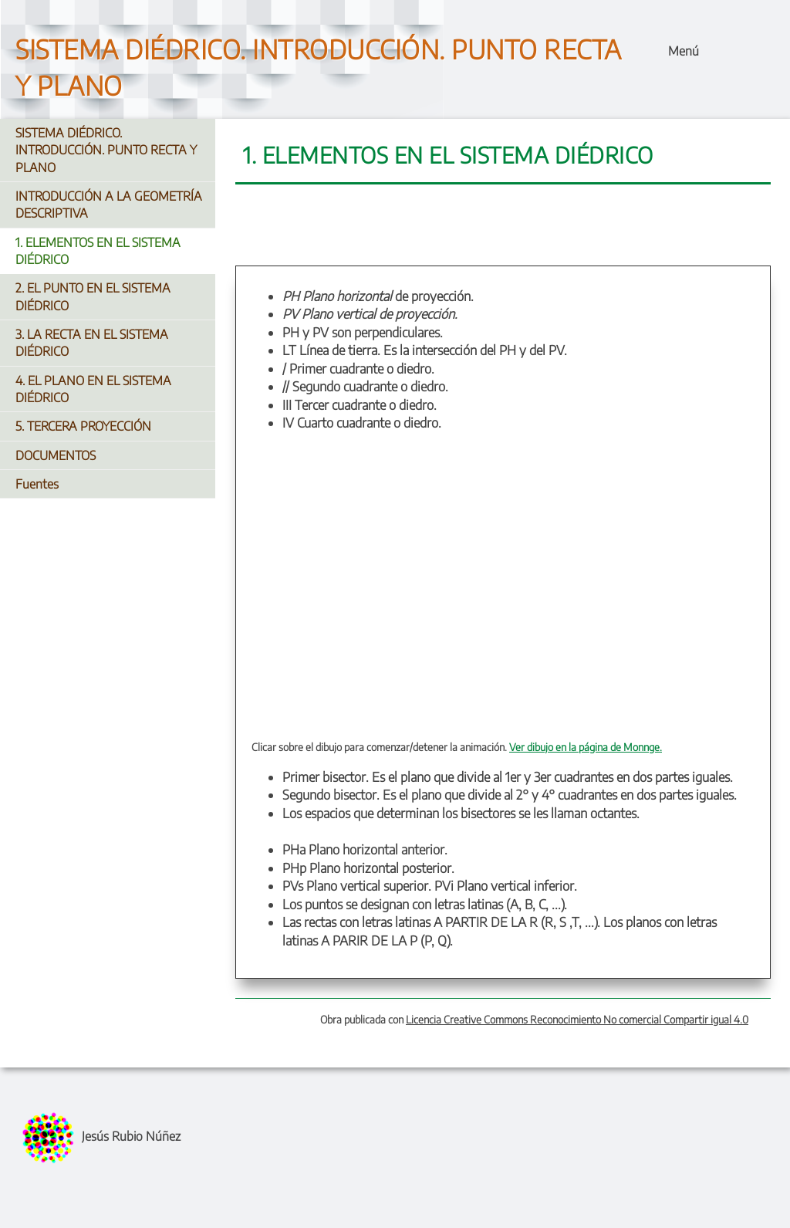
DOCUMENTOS (55, 455)
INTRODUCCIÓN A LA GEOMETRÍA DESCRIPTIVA (108, 204)
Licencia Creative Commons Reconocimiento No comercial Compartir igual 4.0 (577, 1019)
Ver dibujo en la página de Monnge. (585, 746)
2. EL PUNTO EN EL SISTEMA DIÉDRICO (92, 296)
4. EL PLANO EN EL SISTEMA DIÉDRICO (93, 389)
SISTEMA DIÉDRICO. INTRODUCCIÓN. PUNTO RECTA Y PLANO (106, 150)
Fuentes (37, 484)
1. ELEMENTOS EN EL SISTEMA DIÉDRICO (98, 251)
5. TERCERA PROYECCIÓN (83, 426)
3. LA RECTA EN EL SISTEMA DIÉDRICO (91, 342)
